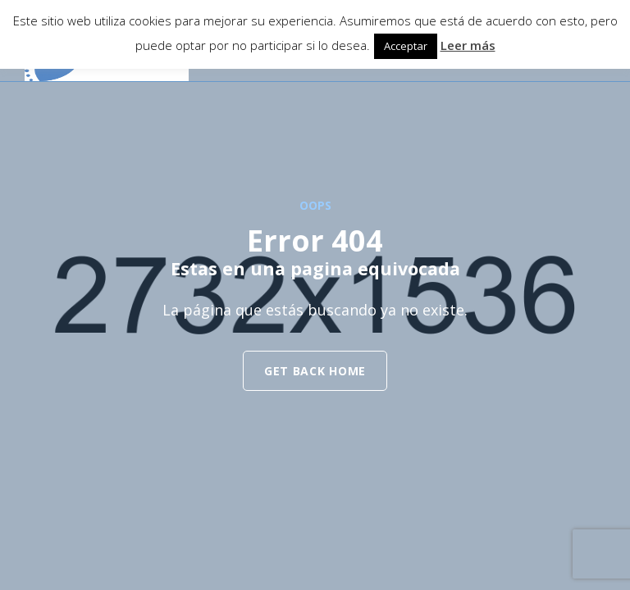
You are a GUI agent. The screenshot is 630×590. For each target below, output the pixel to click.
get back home (315, 371)
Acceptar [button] (405, 46)
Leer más (468, 45)
